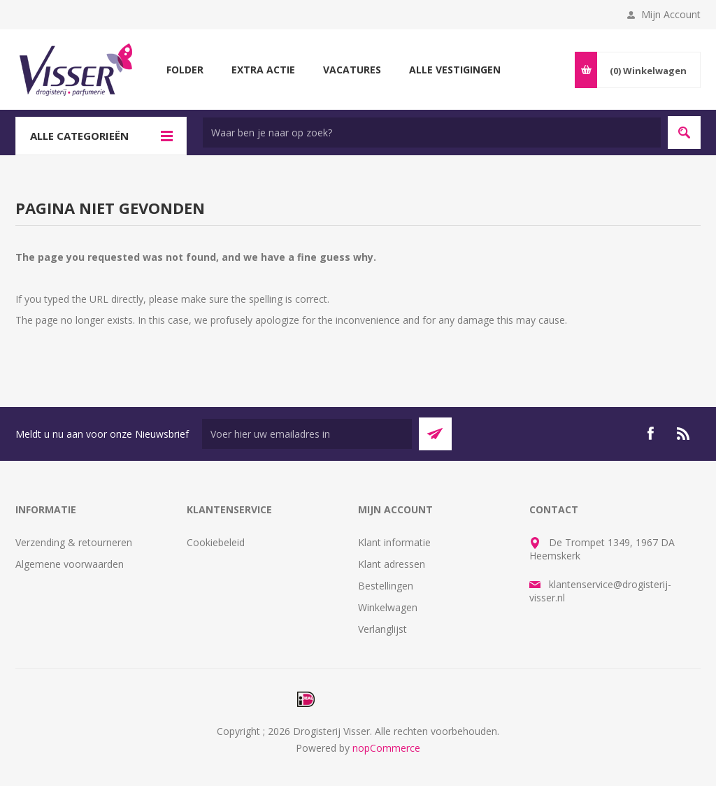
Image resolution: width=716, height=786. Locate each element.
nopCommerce (386, 748)
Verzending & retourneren (73, 542)
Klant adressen (391, 564)
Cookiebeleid (216, 542)
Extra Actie (263, 69)
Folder (184, 69)
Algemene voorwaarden (69, 564)
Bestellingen (385, 585)
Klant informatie (394, 542)
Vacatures (352, 69)
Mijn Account (671, 14)
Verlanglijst (382, 629)
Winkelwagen (387, 607)
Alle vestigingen (455, 69)
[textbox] (432, 132)
